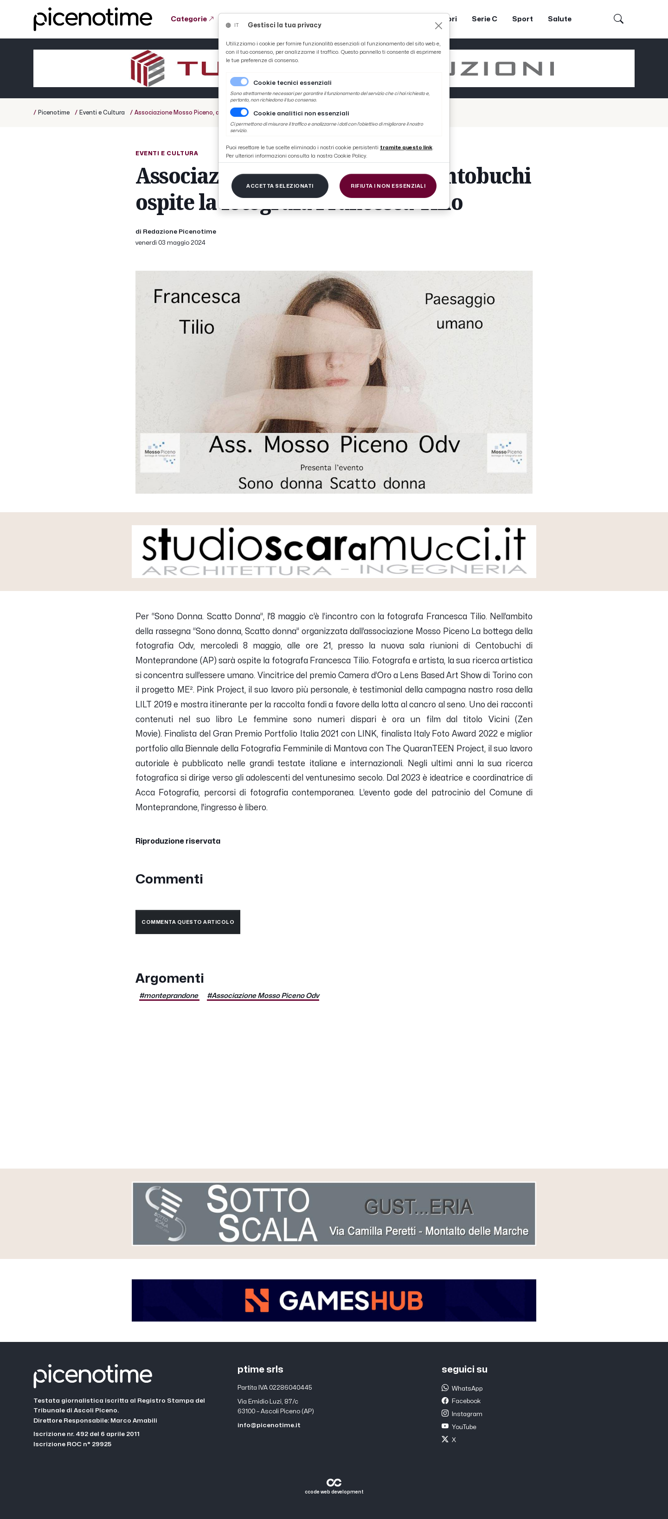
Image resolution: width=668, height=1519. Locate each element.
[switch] (239, 112)
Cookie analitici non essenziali (301, 113)
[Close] (438, 26)
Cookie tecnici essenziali (292, 83)
